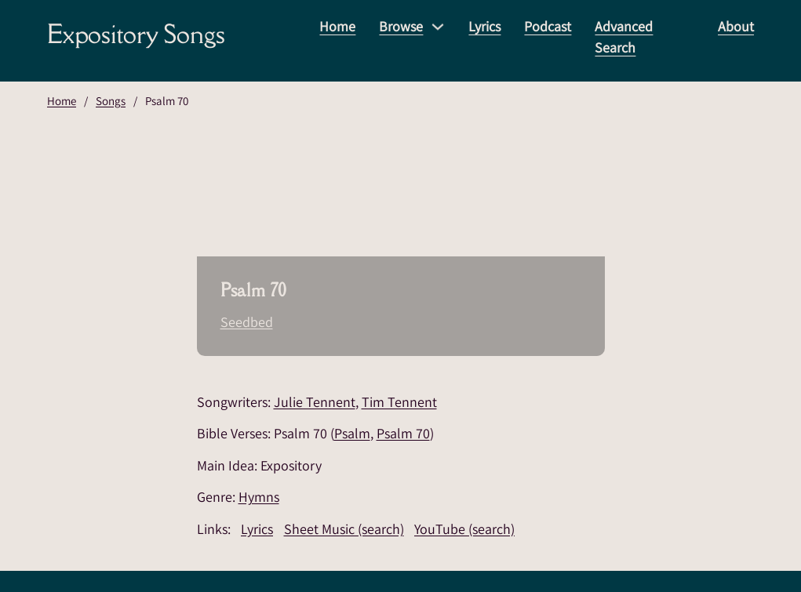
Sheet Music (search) (344, 529)
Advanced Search (624, 36)
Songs (111, 100)
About (736, 26)
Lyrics (484, 26)
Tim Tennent (399, 402)
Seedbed (246, 322)
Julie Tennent (314, 402)
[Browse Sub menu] (438, 27)
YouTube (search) (464, 529)
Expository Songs (136, 33)
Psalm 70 (403, 433)
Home (337, 26)
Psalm (352, 433)
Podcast (547, 26)
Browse (401, 26)
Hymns (258, 497)
